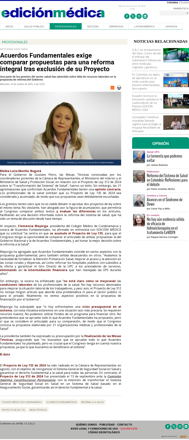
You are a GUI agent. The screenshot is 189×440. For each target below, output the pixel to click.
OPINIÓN (160, 143)
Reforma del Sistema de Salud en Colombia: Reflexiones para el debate (167, 180)
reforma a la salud (92, 402)
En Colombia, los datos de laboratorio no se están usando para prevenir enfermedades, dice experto (146, 81)
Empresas (116, 26)
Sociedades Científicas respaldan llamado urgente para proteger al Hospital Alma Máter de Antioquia (146, 124)
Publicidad (107, 424)
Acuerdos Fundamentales (61, 402)
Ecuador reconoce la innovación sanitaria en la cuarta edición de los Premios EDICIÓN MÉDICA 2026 (147, 103)
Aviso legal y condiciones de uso (94, 428)
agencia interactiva (175, 437)
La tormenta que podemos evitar (164, 158)
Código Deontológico (104, 432)
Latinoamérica (144, 26)
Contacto (124, 424)
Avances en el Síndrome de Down (165, 202)
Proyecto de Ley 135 (13, 409)
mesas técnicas (38, 409)
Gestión (93, 26)
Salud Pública (34, 26)
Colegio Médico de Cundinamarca (22, 402)
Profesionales (65, 26)
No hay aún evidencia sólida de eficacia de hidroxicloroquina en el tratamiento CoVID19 (165, 226)
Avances (171, 26)
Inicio (9, 26)
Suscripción (128, 428)
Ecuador (184, 2)
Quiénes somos (86, 424)
